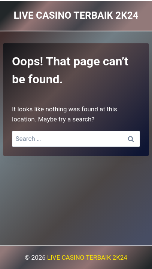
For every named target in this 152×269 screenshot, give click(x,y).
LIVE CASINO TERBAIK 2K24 (87, 257)
